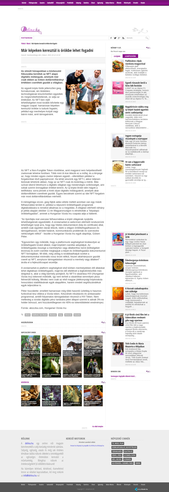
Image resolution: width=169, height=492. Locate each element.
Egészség (100, 2)
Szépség (78, 2)
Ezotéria (86, 2)
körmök (127, 459)
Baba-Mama (110, 2)
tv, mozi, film (117, 443)
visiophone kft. (90, 489)
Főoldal (23, 43)
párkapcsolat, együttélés (124, 447)
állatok (27, 315)
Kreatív (135, 2)
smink (137, 463)
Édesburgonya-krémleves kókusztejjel (136, 262)
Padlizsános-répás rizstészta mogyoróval (135, 62)
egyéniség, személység (122, 463)
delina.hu (29, 443)
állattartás (68, 315)
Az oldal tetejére (97, 426)
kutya (60, 315)
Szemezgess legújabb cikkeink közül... (123, 376)
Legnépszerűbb (130, 56)
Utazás (143, 2)
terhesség (117, 451)
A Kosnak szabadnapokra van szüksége (136, 290)
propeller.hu (87, 445)
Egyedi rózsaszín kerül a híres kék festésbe (136, 84)
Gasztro (42, 2)
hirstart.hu (73, 445)
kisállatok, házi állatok (39, 315)
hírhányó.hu (100, 445)
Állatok (119, 2)
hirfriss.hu (94, 445)
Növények (127, 2)
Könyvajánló (60, 2)
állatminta (53, 315)
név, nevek (117, 459)
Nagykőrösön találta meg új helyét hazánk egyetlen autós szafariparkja (136, 109)
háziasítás (77, 315)
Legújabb (117, 56)
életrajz (128, 451)
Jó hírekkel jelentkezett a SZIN (136, 236)
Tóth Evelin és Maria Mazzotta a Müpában (134, 345)
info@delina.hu (30, 475)
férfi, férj (117, 455)
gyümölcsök (129, 455)
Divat (93, 2)
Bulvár (24, 2)
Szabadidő (50, 2)
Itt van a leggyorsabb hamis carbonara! (135, 163)
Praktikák (70, 2)
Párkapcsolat (33, 2)
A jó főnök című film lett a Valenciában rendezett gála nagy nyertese (137, 317)
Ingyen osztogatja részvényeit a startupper (136, 137)
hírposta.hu (80, 445)
